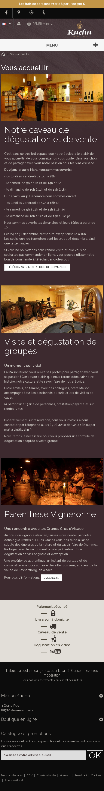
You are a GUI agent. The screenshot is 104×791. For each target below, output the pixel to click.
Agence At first (14, 780)
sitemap (65, 775)
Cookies (96, 775)
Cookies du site (46, 775)
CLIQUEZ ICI (51, 577)
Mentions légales (12, 775)
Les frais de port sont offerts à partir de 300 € (52, 4)
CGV (30, 775)
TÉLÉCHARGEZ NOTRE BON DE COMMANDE (37, 267)
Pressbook (81, 775)
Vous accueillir (19, 54)
